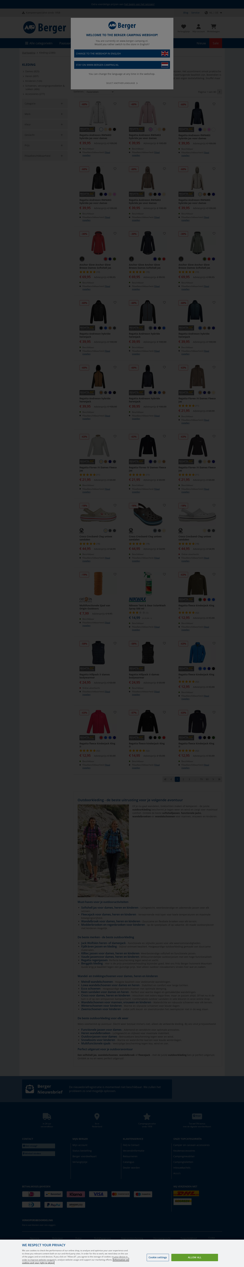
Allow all (194, 1257)
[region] (122, 1253)
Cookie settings (158, 1257)
